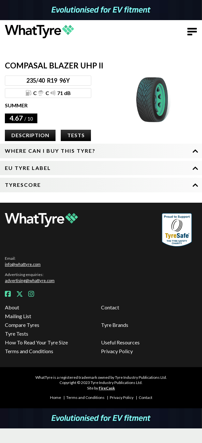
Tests (76, 135)
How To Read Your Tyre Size (36, 342)
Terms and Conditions (29, 351)
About (12, 307)
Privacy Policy (117, 351)
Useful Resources (120, 342)
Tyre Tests (16, 333)
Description (30, 135)
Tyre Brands (114, 325)
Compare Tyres (22, 325)
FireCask (107, 388)
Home (55, 397)
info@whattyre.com (23, 264)
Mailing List (18, 316)
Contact (110, 307)
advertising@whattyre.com (30, 280)
